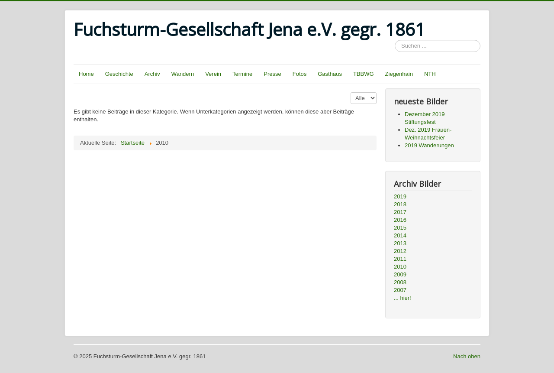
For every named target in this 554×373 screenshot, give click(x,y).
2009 (400, 274)
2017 (400, 212)
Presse (272, 74)
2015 (400, 227)
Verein (213, 74)
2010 (400, 266)
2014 (400, 235)
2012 (400, 251)
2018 (400, 204)
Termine (242, 74)
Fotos (300, 74)
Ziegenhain (399, 74)
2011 (400, 259)
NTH (430, 74)
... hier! (402, 298)
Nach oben (466, 356)
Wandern (182, 74)
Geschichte (119, 74)
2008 (400, 282)
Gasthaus (330, 74)
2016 (400, 220)
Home (86, 74)
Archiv (152, 74)
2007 (400, 290)
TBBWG (363, 74)
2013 (400, 243)
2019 (400, 196)
